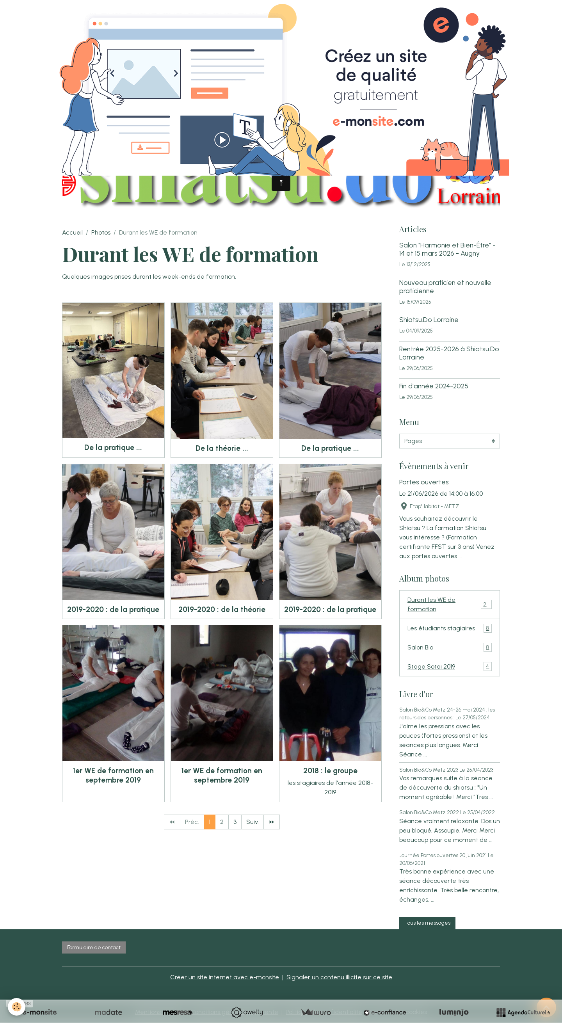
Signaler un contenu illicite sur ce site (339, 977)
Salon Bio (449, 647)
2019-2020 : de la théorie (221, 609)
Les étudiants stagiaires (449, 628)
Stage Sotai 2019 (449, 666)
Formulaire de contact (94, 947)
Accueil (72, 232)
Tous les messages (427, 923)
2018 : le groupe (330, 770)
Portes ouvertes (424, 482)
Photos (100, 232)
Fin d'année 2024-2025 (433, 386)
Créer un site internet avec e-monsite (224, 977)
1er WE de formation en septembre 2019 (113, 775)
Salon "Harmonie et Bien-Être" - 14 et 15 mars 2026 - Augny (447, 249)
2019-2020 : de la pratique (113, 609)
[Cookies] (16, 1007)
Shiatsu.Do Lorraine (429, 319)
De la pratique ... (113, 447)
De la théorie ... (222, 448)
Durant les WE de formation (449, 604)
